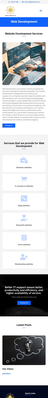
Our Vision (7, 368)
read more (6, 374)
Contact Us (9, 125)
